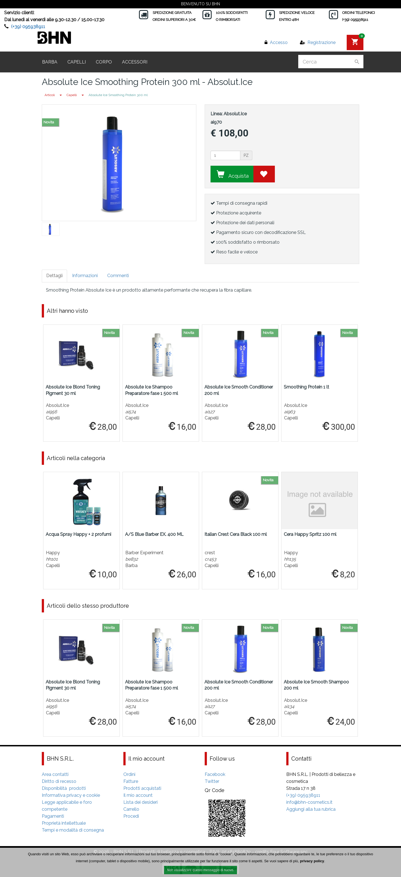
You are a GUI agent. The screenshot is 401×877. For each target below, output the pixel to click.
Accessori (134, 62)
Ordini (129, 774)
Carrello (131, 809)
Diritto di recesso (59, 781)
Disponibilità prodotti (64, 788)
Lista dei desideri (140, 802)
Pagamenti (53, 816)
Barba (49, 62)
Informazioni (85, 275)
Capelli (76, 62)
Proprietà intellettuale (64, 823)
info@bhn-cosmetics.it (309, 802)
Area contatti (55, 774)
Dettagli (54, 275)
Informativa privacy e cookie (71, 795)
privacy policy (312, 862)
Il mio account (138, 795)
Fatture (130, 781)
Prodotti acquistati (142, 788)
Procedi (131, 816)
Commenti (118, 275)
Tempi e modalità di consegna (73, 830)
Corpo (104, 62)
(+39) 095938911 (28, 26)
